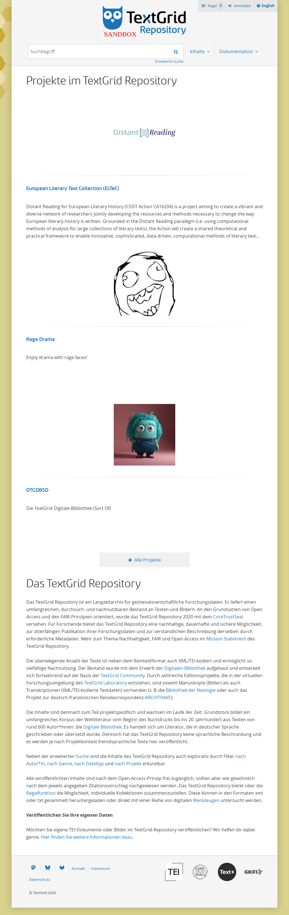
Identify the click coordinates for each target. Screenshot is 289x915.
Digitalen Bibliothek (184, 668)
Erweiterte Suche (169, 61)
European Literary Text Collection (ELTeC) (72, 188)
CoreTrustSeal (228, 617)
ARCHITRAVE (158, 697)
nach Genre (59, 763)
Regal (215, 5)
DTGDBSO (37, 490)
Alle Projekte (147, 560)
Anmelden (242, 5)
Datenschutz (39, 879)
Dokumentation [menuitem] (236, 51)
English (269, 6)
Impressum (100, 868)
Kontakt (78, 868)
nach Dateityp (89, 763)
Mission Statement (226, 639)
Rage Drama (40, 339)
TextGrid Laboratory (105, 683)
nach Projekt (128, 763)
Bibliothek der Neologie (191, 690)
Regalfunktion (41, 793)
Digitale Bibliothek (102, 727)
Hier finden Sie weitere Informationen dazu (86, 837)
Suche (82, 756)
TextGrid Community (122, 675)
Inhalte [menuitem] (198, 51)
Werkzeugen (206, 800)
